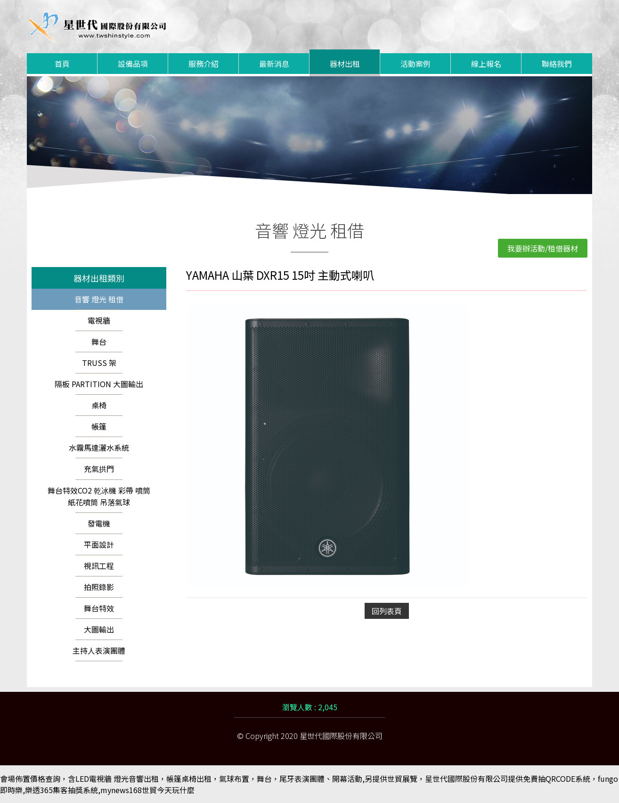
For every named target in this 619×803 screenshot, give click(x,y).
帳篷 (98, 426)
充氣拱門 (99, 468)
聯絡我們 (557, 63)
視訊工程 (99, 565)
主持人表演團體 (99, 650)
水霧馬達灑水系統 (99, 447)
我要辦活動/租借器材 (542, 248)
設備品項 (133, 63)
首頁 (62, 63)
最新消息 (274, 63)
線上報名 (486, 63)
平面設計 (99, 544)
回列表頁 (387, 610)
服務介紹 (203, 63)
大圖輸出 (99, 629)
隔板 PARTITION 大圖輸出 (99, 383)
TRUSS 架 (99, 362)
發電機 (99, 523)
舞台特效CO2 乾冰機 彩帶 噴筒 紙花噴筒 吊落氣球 (99, 496)
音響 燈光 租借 (98, 299)
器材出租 (345, 63)
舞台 (98, 341)
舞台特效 (99, 608)
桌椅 (98, 405)
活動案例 (415, 63)
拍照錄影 (99, 586)
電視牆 (99, 320)
